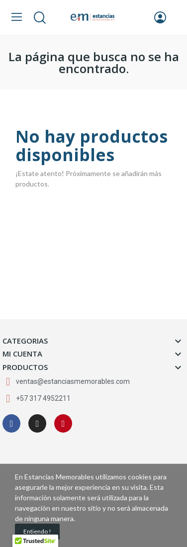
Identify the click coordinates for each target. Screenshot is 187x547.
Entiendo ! (37, 531)
